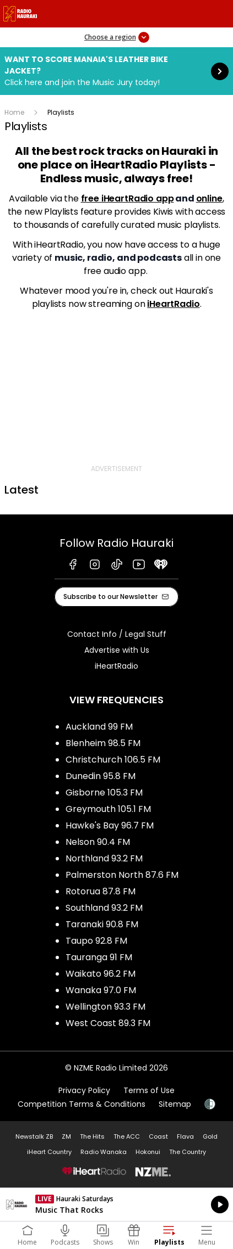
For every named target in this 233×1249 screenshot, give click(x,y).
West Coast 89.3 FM (108, 1023)
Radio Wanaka (103, 1151)
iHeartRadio (173, 304)
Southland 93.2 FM (104, 907)
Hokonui (148, 1151)
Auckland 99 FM (99, 726)
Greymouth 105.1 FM (108, 809)
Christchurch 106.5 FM (113, 759)
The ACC (126, 1136)
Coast (158, 1136)
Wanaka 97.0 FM (101, 990)
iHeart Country (49, 1151)
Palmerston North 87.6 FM (122, 875)
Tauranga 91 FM (99, 957)
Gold (210, 1136)
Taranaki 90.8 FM (102, 924)
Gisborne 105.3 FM (104, 792)
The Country (187, 1151)
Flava (185, 1136)
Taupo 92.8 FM (96, 940)
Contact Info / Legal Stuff (116, 634)
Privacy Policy (84, 1090)
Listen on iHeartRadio (116, 1204)
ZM (66, 1136)
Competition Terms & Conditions (81, 1104)
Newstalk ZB (34, 1136)
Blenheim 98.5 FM (103, 743)
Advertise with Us (116, 650)
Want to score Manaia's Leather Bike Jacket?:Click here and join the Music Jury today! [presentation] (116, 71)
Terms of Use (149, 1090)
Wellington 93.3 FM (105, 1006)
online (209, 198)
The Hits (92, 1136)
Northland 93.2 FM (104, 858)
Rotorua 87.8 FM (101, 891)
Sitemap (175, 1104)
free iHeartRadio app (127, 198)
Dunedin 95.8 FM (101, 776)
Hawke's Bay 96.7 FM (110, 825)
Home (14, 112)
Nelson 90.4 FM (98, 842)
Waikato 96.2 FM (101, 973)
